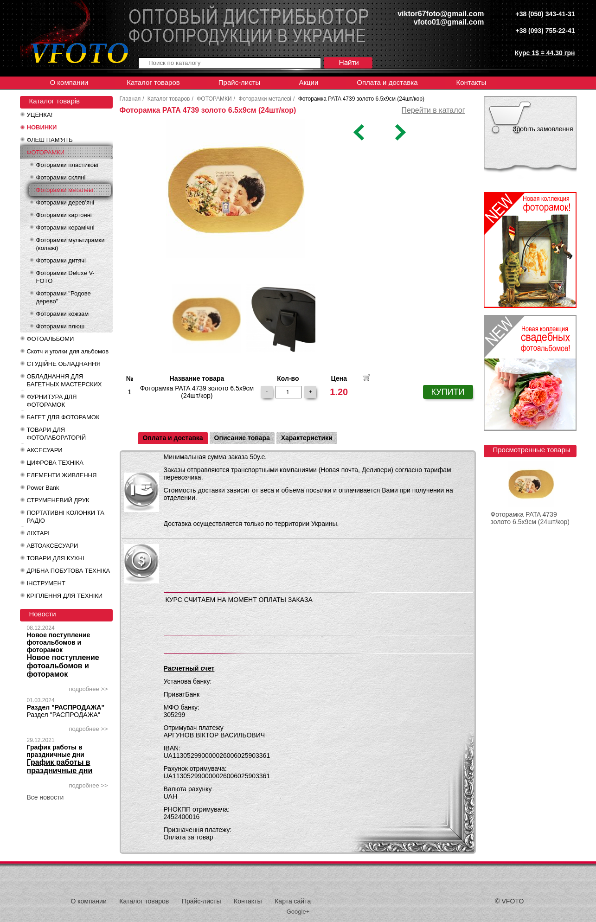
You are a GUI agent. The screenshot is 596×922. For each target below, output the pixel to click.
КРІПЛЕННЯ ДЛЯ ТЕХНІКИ (65, 595)
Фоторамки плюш (60, 326)
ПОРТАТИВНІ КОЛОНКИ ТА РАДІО (65, 516)
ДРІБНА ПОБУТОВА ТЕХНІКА (68, 570)
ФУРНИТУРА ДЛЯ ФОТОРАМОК (52, 400)
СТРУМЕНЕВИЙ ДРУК (58, 500)
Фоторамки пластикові (67, 164)
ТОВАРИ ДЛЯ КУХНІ (55, 558)
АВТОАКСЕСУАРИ (52, 545)
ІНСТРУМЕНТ (46, 583)
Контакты (471, 82)
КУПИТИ (448, 392)
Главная (130, 99)
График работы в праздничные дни (55, 750)
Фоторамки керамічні (65, 227)
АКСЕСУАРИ (45, 450)
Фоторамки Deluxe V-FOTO (65, 276)
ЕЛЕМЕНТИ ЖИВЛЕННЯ (62, 475)
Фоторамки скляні (61, 177)
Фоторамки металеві (64, 189)
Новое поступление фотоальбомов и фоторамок (58, 642)
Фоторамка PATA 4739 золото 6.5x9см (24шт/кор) (530, 518)
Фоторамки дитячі (61, 260)
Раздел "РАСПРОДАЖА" (66, 707)
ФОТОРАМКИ (46, 152)
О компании (69, 82)
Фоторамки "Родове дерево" (63, 297)
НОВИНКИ (42, 127)
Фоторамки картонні (64, 214)
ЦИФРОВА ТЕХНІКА (55, 462)
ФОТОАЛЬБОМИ (50, 338)
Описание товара (242, 438)
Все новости (45, 797)
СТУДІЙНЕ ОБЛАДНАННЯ (64, 363)
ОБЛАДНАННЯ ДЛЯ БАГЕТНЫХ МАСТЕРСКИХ (64, 380)
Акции (308, 82)
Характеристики (307, 438)
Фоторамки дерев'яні (65, 202)
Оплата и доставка (387, 82)
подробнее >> (88, 688)
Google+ (298, 911)
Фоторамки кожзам (62, 313)
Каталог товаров (153, 82)
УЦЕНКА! (40, 114)
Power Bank (43, 487)
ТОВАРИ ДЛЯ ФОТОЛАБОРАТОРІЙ (56, 433)
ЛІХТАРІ (38, 533)
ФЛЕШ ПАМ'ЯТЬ (50, 139)
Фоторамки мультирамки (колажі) (70, 244)
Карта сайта (293, 901)
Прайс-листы (239, 82)
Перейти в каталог (433, 110)
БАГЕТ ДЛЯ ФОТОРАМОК (63, 417)
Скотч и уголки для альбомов (68, 351)
